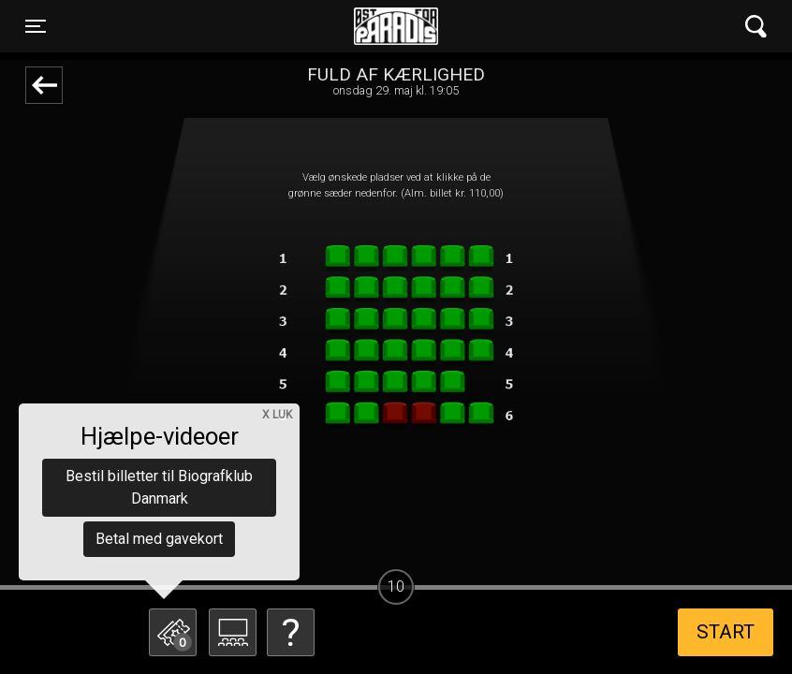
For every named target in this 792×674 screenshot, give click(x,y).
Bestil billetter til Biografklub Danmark (159, 487)
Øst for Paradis (396, 26)
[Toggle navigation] (35, 26)
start (726, 632)
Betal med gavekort (159, 539)
